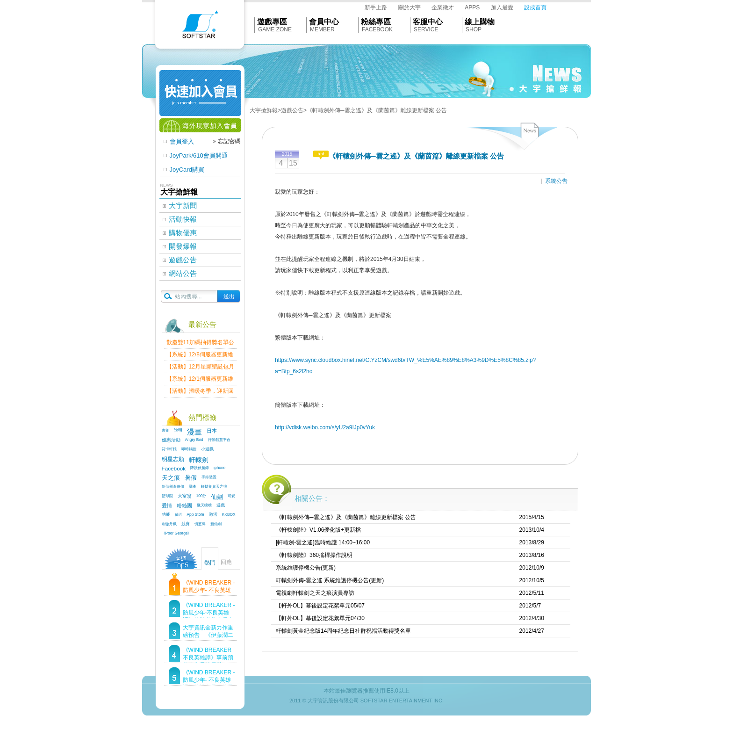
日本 (212, 431)
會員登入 (182, 141)
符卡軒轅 (169, 449)
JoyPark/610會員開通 (199, 155)
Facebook (174, 468)
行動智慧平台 (219, 439)
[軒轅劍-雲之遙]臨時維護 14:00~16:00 (323, 542)
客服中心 (428, 22)
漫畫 (194, 432)
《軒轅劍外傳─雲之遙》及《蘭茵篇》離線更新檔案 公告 (346, 517)
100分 (201, 495)
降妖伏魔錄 (199, 467)
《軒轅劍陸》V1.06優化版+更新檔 (318, 530)
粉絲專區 (376, 22)
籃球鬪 (167, 495)
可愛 (231, 495)
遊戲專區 (272, 22)
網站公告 (183, 273)
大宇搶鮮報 (264, 110)
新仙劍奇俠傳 (173, 486)
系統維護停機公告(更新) (306, 567)
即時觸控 (188, 449)
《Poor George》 (177, 533)
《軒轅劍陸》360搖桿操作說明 (314, 555)
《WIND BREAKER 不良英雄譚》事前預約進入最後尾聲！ (208, 657)
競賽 (185, 523)
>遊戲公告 (290, 110)
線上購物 (480, 22)
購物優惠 (183, 233)
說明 (178, 430)
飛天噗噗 (204, 505)
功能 (166, 514)
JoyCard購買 (187, 169)
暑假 (191, 478)
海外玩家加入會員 (200, 125)
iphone (219, 467)
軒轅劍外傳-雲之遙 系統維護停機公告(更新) (330, 580)
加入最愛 (502, 7)
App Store (195, 514)
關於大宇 (409, 7)
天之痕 (171, 478)
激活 (213, 514)
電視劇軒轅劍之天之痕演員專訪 (315, 593)
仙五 (178, 514)
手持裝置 (208, 477)
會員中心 (324, 22)
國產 (192, 486)
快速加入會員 (200, 93)
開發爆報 (183, 246)
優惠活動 (171, 439)
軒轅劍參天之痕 (214, 486)
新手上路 (376, 7)
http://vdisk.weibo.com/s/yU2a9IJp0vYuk (325, 427)
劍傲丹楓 (169, 523)
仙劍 (217, 496)
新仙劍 (216, 523)
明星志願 (173, 459)
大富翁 (185, 496)
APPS (472, 7)
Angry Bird (194, 439)
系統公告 (556, 181)
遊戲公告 (183, 260)
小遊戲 (207, 449)
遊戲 (220, 505)
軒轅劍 (198, 459)
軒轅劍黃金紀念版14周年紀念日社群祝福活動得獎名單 (343, 631)
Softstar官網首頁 (200, 26)
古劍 (165, 430)
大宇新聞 (183, 206)
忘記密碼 (229, 141)
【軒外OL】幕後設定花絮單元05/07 (320, 605)
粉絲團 (184, 505)
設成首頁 (535, 7)
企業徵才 (442, 7)
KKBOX (229, 514)
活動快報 (183, 219)
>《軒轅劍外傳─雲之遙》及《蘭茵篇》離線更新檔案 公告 (375, 110)
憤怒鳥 (200, 523)
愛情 (167, 505)
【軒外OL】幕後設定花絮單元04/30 (320, 618)
